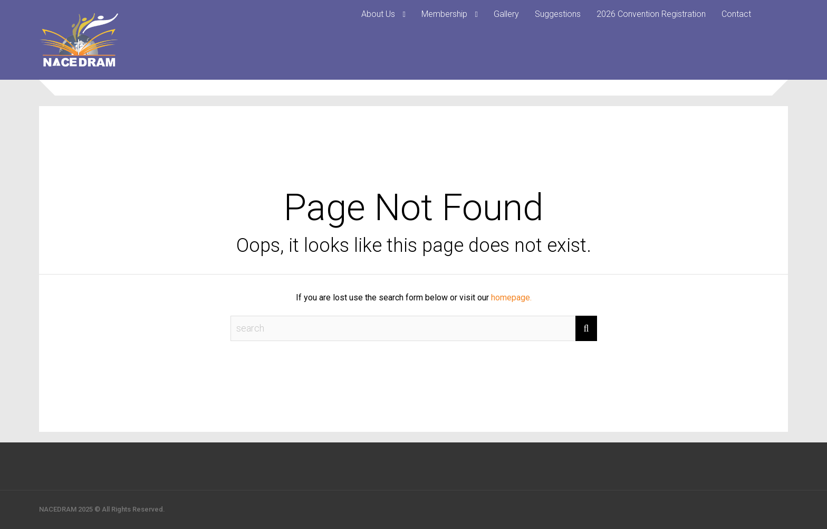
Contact (736, 14)
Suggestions (558, 14)
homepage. (511, 297)
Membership (444, 14)
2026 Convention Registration (651, 14)
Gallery (506, 14)
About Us (378, 14)
